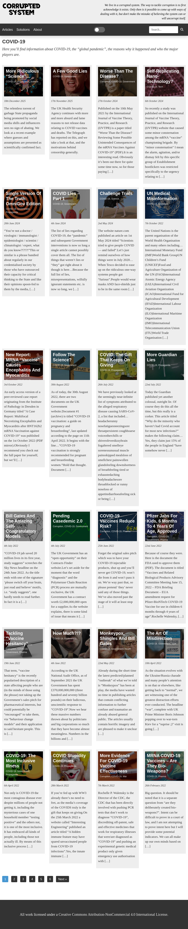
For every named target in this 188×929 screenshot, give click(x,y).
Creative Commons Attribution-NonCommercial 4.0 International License (113, 914)
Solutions (23, 30)
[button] (182, 29)
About (37, 30)
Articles (7, 30)
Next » (62, 879)
